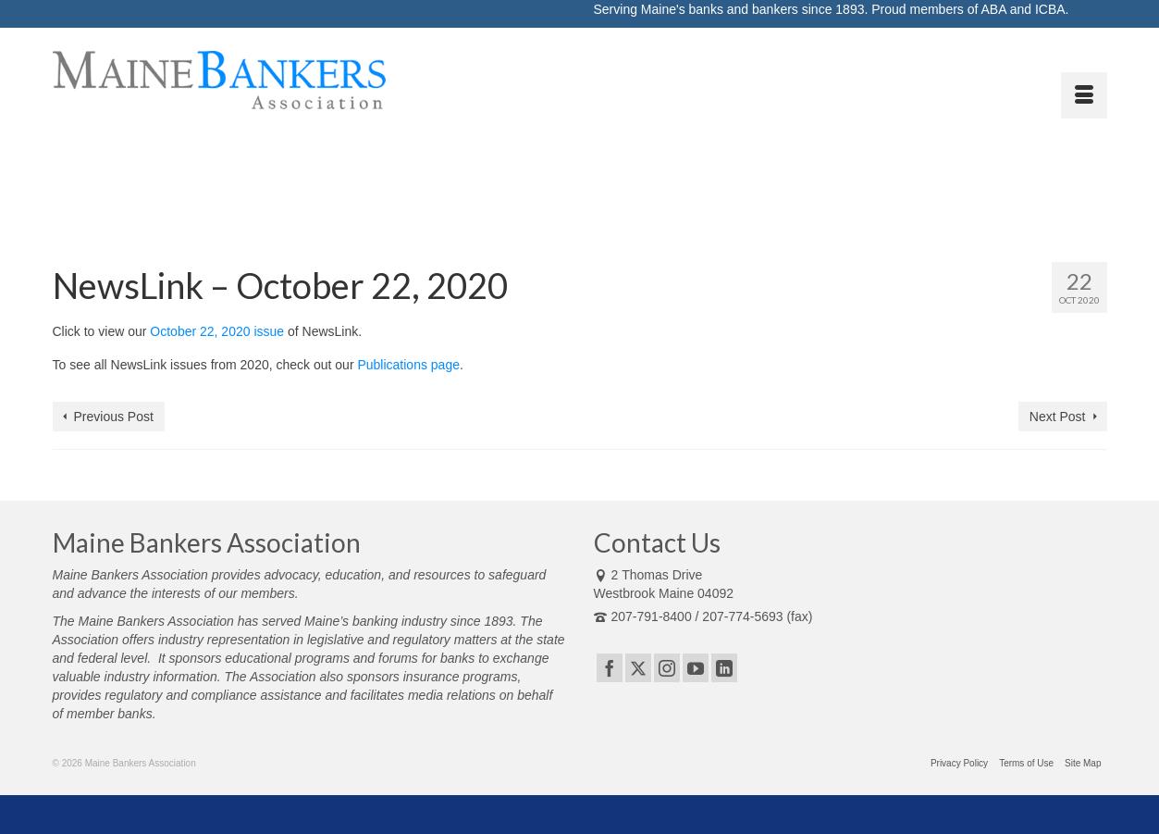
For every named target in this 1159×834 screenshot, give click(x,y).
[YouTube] (696, 668)
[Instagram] (667, 668)
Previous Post (114, 416)
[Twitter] (638, 668)
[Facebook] (610, 668)
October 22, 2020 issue (217, 331)
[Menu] (1084, 95)
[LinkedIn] (724, 668)
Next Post (1058, 416)
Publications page (408, 364)
